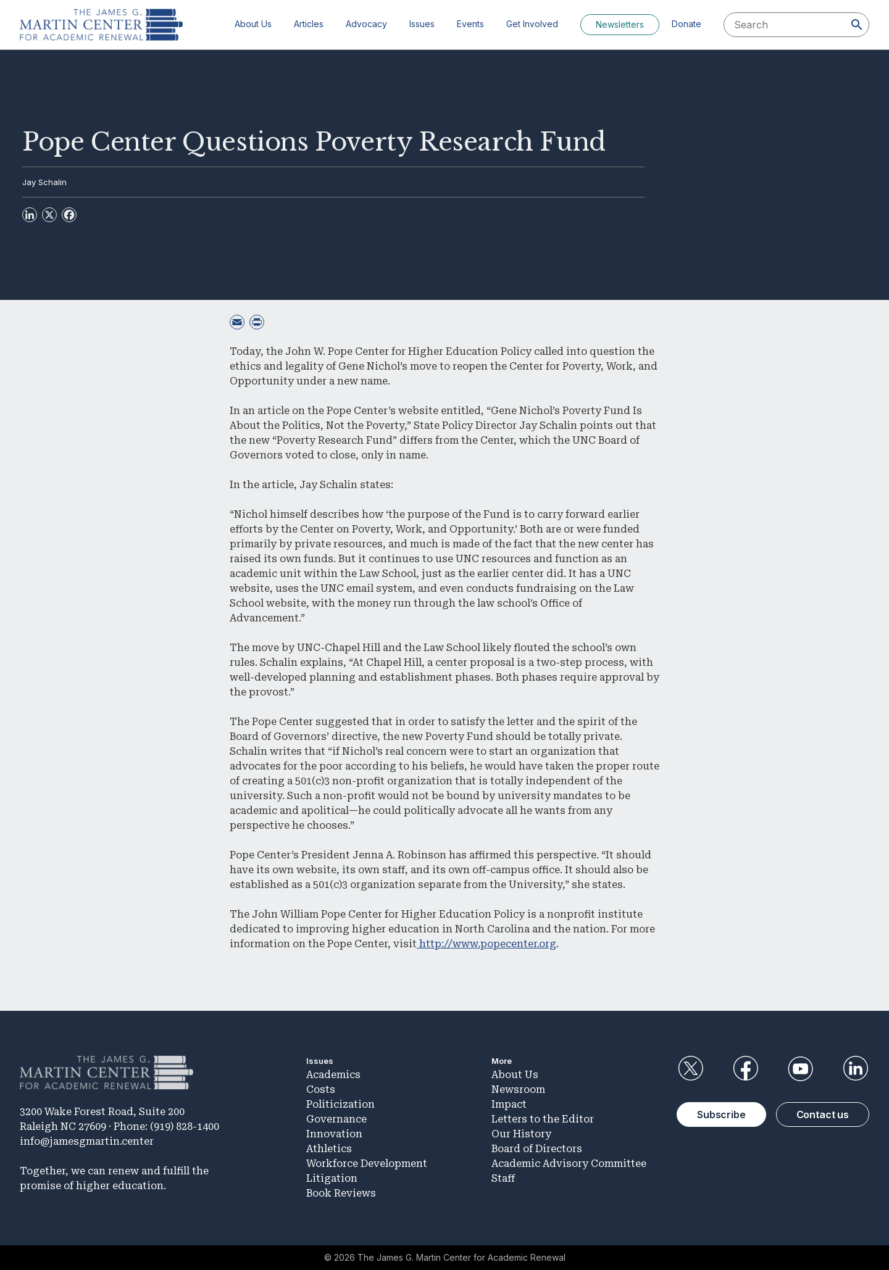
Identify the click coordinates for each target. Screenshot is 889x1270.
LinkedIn (855, 1068)
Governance (336, 1119)
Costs (320, 1089)
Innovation (334, 1134)
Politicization (340, 1104)
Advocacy (366, 24)
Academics (333, 1075)
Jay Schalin (44, 182)
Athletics (329, 1149)
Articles (308, 24)
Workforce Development (366, 1163)
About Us (253, 24)
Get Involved (532, 24)
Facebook (745, 1068)
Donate (686, 24)
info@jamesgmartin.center (87, 1141)
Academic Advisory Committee (568, 1163)
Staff (503, 1178)
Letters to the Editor (542, 1119)
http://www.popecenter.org (486, 944)
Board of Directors (536, 1149)
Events (470, 24)
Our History (521, 1134)
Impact (509, 1104)
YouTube (800, 1068)
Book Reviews (341, 1193)
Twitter (690, 1068)
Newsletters (620, 24)
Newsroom (518, 1089)
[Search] (857, 24)
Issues (422, 24)
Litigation (331, 1178)
